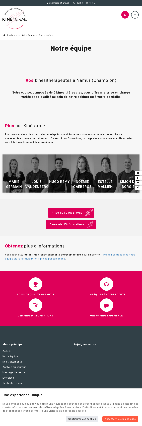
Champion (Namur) (58, 3)
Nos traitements (12, 361)
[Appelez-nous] (125, 15)
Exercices (8, 377)
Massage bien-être (14, 372)
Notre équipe (28, 35)
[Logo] (15, 18)
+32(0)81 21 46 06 (84, 3)
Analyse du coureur (14, 367)
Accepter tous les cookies (120, 419)
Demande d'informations (35, 315)
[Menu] (135, 15)
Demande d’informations (66, 224)
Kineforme (10, 35)
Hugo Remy (59, 182)
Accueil (7, 351)
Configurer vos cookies (82, 419)
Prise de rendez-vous (66, 212)
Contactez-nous (12, 383)
